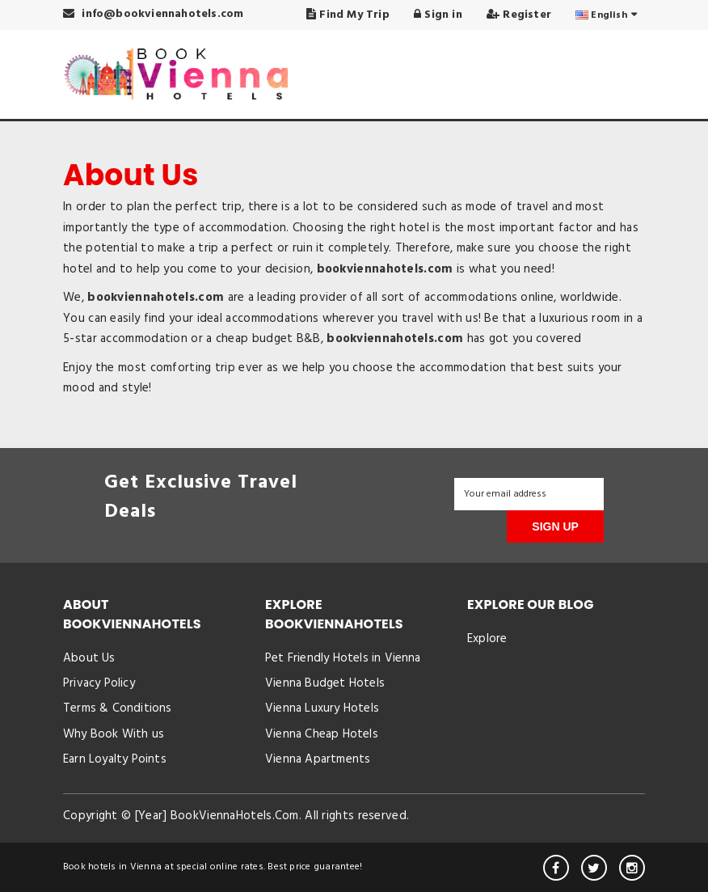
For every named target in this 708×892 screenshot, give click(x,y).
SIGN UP (555, 526)
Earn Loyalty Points (114, 759)
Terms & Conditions (117, 708)
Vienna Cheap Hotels (321, 734)
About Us (89, 658)
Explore (487, 639)
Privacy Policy (99, 683)
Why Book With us (113, 734)
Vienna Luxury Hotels (322, 708)
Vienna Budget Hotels (325, 683)
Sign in (438, 15)
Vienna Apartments (317, 759)
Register (519, 15)
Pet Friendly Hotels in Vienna (343, 658)
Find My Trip (348, 15)
